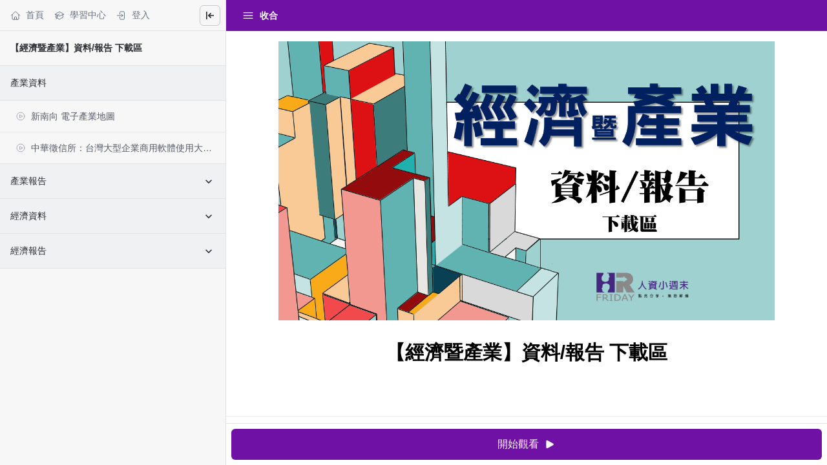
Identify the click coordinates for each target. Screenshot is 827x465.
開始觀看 (526, 445)
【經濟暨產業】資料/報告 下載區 (76, 48)
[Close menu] (210, 15)
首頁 (27, 15)
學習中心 (80, 15)
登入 (133, 15)
